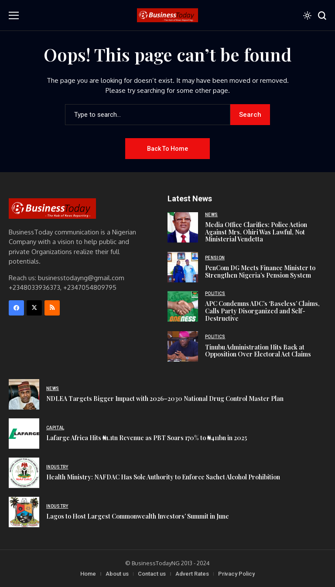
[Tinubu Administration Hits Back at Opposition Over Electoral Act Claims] (183, 346)
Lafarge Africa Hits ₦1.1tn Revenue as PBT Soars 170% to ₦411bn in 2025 (146, 438)
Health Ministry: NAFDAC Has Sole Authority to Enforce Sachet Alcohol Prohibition (163, 477)
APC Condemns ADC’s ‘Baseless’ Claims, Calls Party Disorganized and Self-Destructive (262, 310)
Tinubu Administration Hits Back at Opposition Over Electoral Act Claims (258, 351)
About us (117, 573)
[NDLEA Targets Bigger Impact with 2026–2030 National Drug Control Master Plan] (24, 394)
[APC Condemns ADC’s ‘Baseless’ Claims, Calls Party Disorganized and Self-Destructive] (183, 306)
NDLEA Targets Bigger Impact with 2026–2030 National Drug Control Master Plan (165, 398)
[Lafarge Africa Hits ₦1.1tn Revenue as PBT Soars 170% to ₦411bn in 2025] (24, 433)
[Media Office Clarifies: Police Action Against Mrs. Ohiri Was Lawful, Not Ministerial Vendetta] (183, 227)
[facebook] (16, 308)
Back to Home (167, 148)
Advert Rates (192, 573)
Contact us (152, 573)
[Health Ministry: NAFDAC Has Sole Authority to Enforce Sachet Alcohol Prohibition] (24, 473)
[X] (34, 308)
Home (88, 573)
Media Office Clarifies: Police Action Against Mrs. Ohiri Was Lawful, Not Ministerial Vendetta (256, 232)
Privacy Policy (236, 573)
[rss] (52, 308)
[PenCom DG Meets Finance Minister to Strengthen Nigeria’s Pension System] (183, 267)
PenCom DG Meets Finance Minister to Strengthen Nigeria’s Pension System (260, 271)
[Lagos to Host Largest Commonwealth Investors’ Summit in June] (24, 512)
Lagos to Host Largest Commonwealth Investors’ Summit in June (137, 516)
